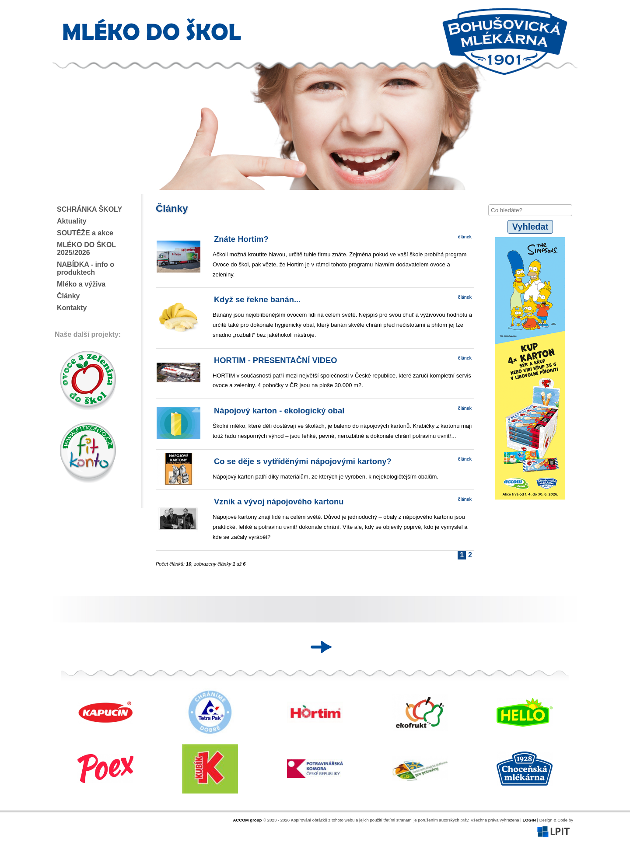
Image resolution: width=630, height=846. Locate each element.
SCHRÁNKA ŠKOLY (89, 209)
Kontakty (72, 307)
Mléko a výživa (81, 284)
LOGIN (529, 820)
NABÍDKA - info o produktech (85, 268)
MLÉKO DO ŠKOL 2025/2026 (86, 248)
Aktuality (72, 221)
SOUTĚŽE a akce (85, 233)
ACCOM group (247, 820)
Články (68, 296)
